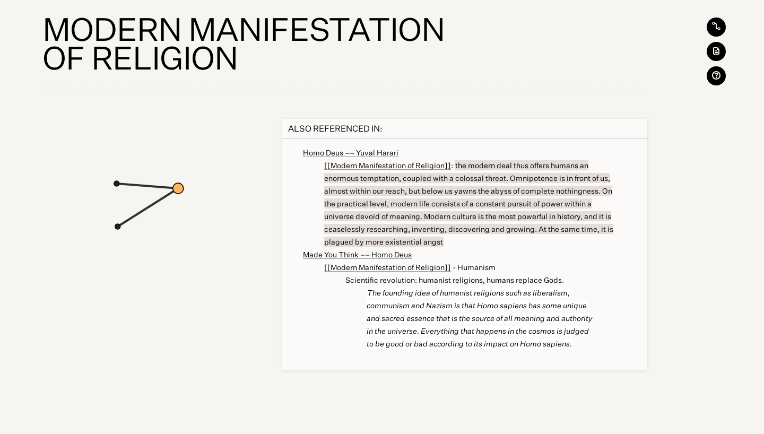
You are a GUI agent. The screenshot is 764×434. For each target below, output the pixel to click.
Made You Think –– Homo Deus (357, 254)
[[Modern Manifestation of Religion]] (387, 165)
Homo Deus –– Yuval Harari (350, 152)
